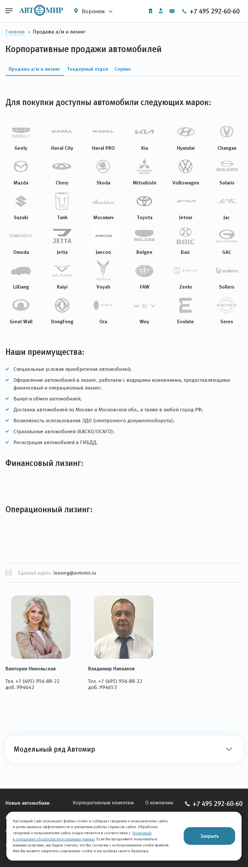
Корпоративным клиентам (103, 802)
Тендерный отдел (87, 69)
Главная (15, 31)
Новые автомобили (27, 803)
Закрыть (209, 836)
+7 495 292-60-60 (210, 11)
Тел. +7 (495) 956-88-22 (32, 681)
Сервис (123, 69)
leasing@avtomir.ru (74, 573)
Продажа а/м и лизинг (34, 69)
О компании (159, 802)
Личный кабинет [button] (161, 10)
